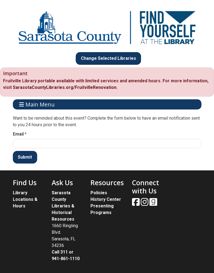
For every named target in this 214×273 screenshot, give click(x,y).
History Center (105, 199)
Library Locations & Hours (25, 199)
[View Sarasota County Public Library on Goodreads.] (153, 203)
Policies (98, 192)
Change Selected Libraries (108, 58)
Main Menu (37, 104)
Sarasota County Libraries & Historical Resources (63, 206)
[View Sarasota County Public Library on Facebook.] (136, 203)
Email (18, 134)
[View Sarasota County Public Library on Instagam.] (145, 203)
